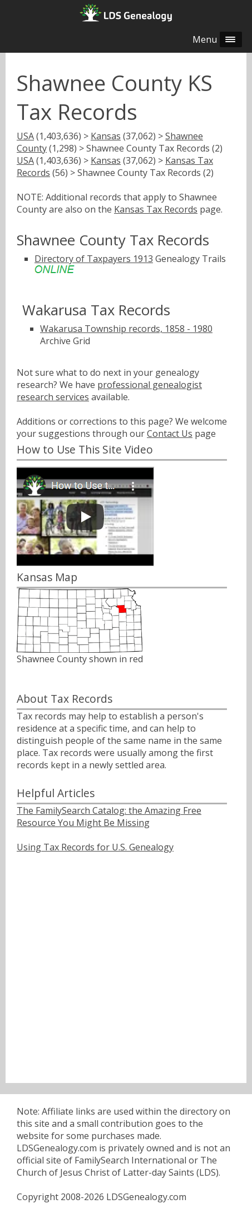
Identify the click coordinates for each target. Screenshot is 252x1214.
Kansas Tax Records (155, 209)
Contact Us (169, 433)
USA (25, 136)
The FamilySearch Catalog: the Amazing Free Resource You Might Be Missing (109, 816)
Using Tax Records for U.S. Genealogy (95, 847)
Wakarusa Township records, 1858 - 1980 (126, 329)
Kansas (106, 136)
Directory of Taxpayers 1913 (93, 259)
